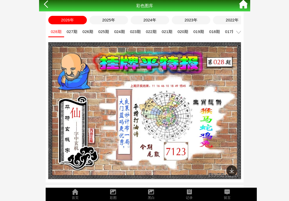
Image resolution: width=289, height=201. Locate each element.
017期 (230, 31)
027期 (72, 31)
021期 (167, 31)
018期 (214, 31)
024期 (119, 31)
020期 (183, 31)
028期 (56, 31)
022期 (151, 31)
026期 (88, 31)
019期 (198, 31)
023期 (135, 31)
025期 (103, 31)
